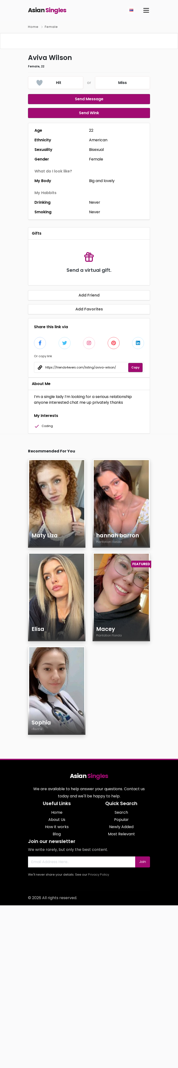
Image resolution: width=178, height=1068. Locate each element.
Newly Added (121, 989)
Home (33, 27)
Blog (57, 996)
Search (121, 975)
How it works (57, 989)
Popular (121, 982)
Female (51, 27)
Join (142, 1024)
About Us (56, 982)
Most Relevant (121, 996)
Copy (135, 530)
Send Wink (89, 275)
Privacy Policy (98, 1037)
